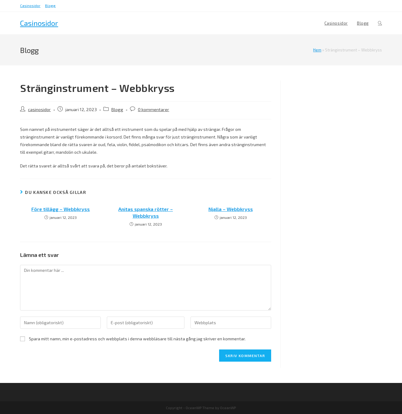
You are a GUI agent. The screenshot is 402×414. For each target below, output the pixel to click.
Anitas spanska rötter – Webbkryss (145, 212)
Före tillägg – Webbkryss (60, 209)
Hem (317, 49)
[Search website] (379, 23)
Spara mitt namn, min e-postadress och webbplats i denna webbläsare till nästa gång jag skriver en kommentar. (137, 338)
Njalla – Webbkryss (230, 209)
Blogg (50, 5)
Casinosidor (30, 5)
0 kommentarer (153, 109)
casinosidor (39, 109)
